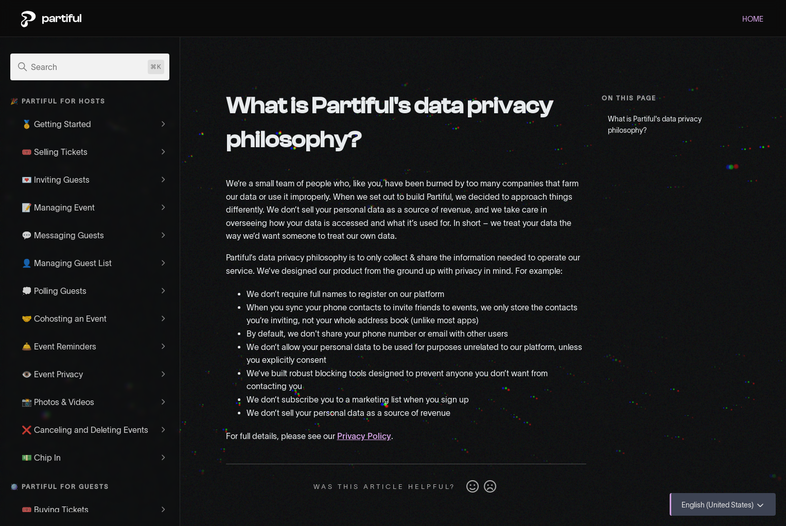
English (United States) (723, 505)
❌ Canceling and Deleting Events (85, 429)
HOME (752, 19)
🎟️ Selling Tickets (55, 151)
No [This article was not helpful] (490, 487)
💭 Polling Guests (54, 290)
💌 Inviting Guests (56, 179)
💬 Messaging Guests (63, 235)
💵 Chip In (41, 457)
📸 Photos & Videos (58, 402)
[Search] (89, 67)
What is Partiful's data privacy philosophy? (655, 124)
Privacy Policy (364, 436)
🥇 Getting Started (56, 124)
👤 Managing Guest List (67, 263)
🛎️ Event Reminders (59, 346)
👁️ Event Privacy (52, 374)
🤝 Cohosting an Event (64, 318)
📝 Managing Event (58, 207)
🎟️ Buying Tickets (55, 509)
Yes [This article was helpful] (472, 487)
